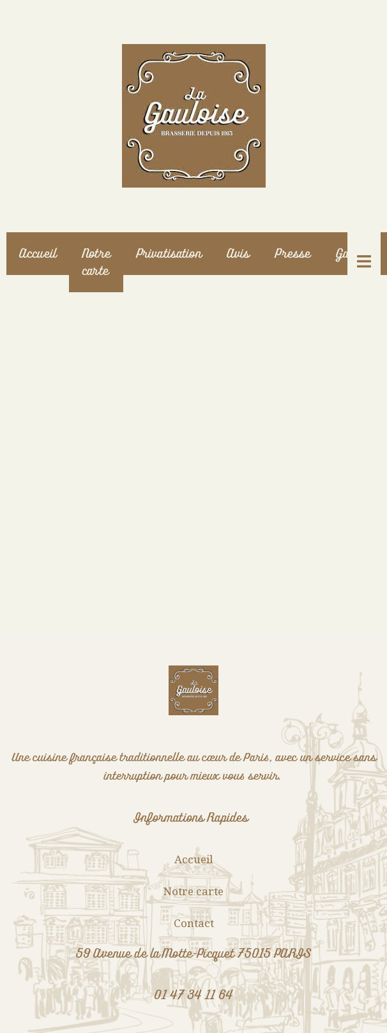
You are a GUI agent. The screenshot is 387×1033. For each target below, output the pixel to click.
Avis (238, 253)
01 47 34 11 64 (193, 995)
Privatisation (168, 253)
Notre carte (96, 262)
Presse (292, 253)
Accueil (37, 253)
